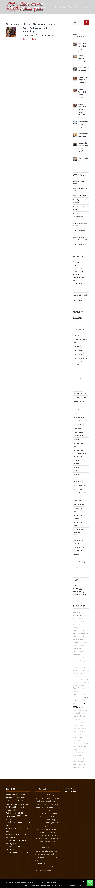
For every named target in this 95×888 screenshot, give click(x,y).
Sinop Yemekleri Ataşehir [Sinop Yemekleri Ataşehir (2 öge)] (79, 510)
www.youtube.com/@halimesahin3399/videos (27, 852)
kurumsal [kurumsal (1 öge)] (77, 405)
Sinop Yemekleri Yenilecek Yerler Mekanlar (78, 216)
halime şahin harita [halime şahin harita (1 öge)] (80, 358)
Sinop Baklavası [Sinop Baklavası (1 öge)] (79, 417)
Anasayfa (77, 262)
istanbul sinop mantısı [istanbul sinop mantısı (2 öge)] (78, 384)
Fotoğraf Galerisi (80, 268)
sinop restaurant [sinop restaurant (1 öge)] (79, 485)
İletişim (76, 274)
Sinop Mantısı (30, 35)
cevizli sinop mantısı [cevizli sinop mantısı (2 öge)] (80, 335)
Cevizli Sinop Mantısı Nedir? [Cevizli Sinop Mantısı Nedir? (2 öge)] (80, 341)
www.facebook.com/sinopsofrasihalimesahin (26, 840)
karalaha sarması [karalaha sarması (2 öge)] (80, 397)
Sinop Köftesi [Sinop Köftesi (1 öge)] (78, 429)
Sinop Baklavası (79, 750)
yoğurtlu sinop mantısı (50, 864)
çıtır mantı (84, 612)
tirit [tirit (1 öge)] (75, 536)
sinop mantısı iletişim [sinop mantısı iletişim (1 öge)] (78, 462)
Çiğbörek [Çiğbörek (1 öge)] (77, 554)
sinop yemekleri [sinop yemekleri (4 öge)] (79, 504)
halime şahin (78, 642)
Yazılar (78, 588)
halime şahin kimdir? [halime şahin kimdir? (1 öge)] (78, 363)
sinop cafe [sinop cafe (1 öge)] (77, 421)
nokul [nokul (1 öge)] (76, 413)
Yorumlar (79, 592)
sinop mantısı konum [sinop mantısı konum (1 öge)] (78, 468)
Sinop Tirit (77, 688)
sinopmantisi (49, 35)
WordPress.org (79, 595)
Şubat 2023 (77, 318)
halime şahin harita (41, 804)
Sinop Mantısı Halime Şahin (24, 882)
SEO (48, 882)
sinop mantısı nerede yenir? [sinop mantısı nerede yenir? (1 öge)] (78, 475)
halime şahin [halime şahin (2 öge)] (78, 354)
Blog (75, 265)
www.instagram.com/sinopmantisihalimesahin (26, 846)
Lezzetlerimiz (78, 277)
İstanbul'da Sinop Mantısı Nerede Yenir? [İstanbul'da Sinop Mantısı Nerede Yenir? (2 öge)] (79, 565)
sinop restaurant (47, 857)
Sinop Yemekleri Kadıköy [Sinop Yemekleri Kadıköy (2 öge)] (79, 517)
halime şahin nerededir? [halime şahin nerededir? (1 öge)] (78, 377)
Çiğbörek (76, 728)
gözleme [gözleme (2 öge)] (76, 346)
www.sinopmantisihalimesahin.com (21, 828)
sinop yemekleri (80, 615)
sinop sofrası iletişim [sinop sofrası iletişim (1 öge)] (80, 493)
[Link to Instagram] (79, 882)
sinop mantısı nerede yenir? (79, 658)
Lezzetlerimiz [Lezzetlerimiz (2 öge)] (78, 409)
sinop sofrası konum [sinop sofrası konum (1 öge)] (80, 497)
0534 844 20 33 (16, 813)
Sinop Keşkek (50, 867)
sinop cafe (77, 618)
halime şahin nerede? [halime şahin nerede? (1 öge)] (78, 370)
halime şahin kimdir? (42, 845)
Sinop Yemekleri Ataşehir (48, 842)
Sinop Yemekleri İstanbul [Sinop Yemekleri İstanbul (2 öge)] (79, 524)
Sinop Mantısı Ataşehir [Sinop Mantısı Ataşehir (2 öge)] (78, 445)
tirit (81, 704)
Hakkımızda (78, 271)
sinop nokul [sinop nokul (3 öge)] (77, 481)
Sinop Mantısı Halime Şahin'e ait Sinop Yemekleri (80, 722)
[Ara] (17, 20)
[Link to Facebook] (76, 882)
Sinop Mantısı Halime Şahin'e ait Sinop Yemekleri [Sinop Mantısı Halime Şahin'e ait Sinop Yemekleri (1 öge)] (80, 453)
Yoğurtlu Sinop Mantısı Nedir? (80, 630)
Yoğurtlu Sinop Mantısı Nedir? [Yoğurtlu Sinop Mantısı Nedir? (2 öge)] (79, 548)
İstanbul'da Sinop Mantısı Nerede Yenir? (80, 636)
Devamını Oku (29, 39)
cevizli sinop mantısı (47, 870)
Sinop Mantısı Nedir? (79, 244)
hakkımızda (77, 740)
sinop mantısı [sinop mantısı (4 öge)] (78, 439)
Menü (75, 280)
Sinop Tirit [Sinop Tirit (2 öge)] (77, 501)
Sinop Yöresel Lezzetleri (80, 195)
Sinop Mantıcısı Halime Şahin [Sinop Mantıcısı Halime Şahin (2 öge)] (79, 434)
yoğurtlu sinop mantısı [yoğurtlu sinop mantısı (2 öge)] (78, 541)
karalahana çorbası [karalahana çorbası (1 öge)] (80, 393)
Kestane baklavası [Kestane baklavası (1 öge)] (80, 401)
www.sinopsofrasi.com (16, 834)
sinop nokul (45, 848)
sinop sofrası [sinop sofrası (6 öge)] (78, 489)
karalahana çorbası (81, 682)
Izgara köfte (78, 624)
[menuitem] (12, 7)
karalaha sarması (80, 685)
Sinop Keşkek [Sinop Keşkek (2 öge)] (78, 425)
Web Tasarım (40, 882)
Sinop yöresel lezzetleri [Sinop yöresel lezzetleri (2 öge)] (78, 530)
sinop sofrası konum (48, 838)
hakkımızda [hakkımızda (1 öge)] (78, 350)
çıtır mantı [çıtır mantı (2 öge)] (77, 558)
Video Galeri (78, 283)
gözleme (76, 612)
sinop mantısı (79, 648)
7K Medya (53, 882)
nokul (75, 734)
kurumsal (76, 627)
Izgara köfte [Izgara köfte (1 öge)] (78, 390)
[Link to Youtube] (83, 882)
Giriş (75, 585)
